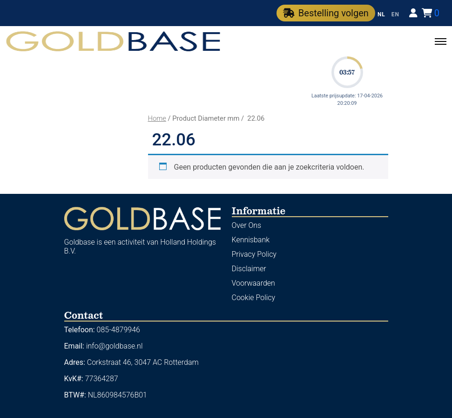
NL (381, 14)
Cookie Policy (254, 297)
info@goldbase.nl (114, 346)
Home (157, 118)
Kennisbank (251, 239)
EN (395, 14)
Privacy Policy (254, 254)
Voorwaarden (253, 283)
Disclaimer (249, 268)
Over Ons (247, 225)
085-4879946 (118, 329)
